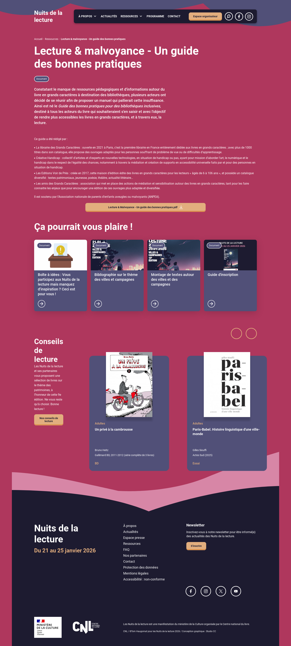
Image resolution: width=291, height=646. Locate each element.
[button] (236, 333)
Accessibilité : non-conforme (144, 579)
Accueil (38, 39)
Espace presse (134, 538)
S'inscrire (196, 545)
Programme (155, 16)
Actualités (109, 16)
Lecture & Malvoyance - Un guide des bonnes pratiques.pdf (142, 207)
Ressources (129, 16)
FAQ (126, 549)
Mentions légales (135, 573)
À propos (85, 16)
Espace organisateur (205, 16)
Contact (174, 16)
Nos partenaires (135, 555)
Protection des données (140, 567)
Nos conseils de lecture (49, 420)
